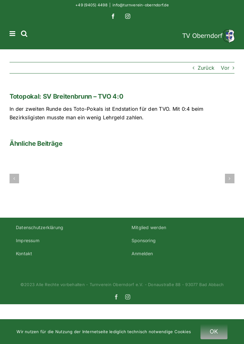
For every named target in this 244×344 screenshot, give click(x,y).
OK (214, 331)
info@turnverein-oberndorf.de (140, 5)
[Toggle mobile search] (24, 33)
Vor (225, 68)
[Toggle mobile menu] (13, 33)
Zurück (206, 68)
